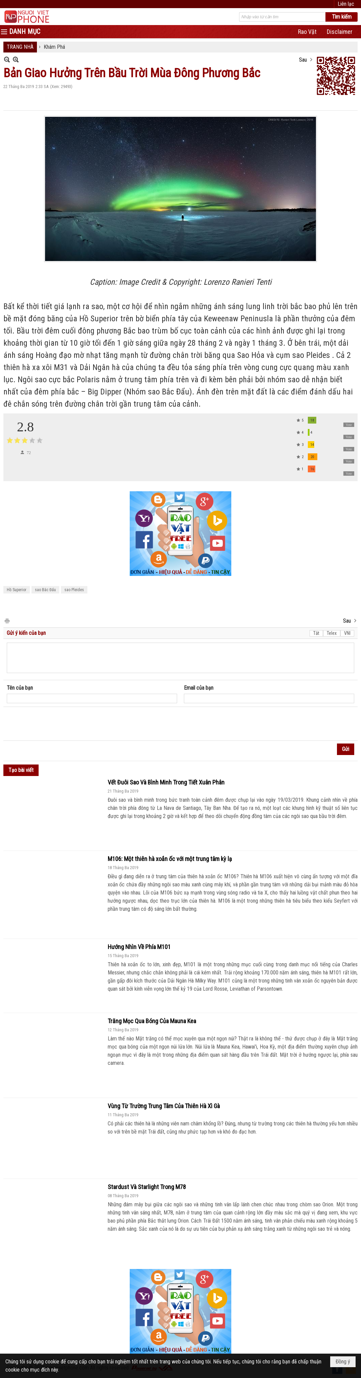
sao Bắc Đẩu (45, 589)
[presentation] (58, 724)
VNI (347, 633)
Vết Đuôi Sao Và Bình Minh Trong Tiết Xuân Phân (166, 782)
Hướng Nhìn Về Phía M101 (139, 946)
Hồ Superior (16, 589)
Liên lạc (346, 4)
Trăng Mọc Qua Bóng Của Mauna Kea (152, 1021)
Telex (332, 633)
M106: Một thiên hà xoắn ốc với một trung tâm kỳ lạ (170, 858)
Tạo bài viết (21, 770)
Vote (349, 425)
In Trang (6, 620)
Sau (303, 60)
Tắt (316, 633)
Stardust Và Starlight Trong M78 (147, 1186)
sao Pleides (74, 589)
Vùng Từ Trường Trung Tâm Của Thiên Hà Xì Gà (164, 1106)
